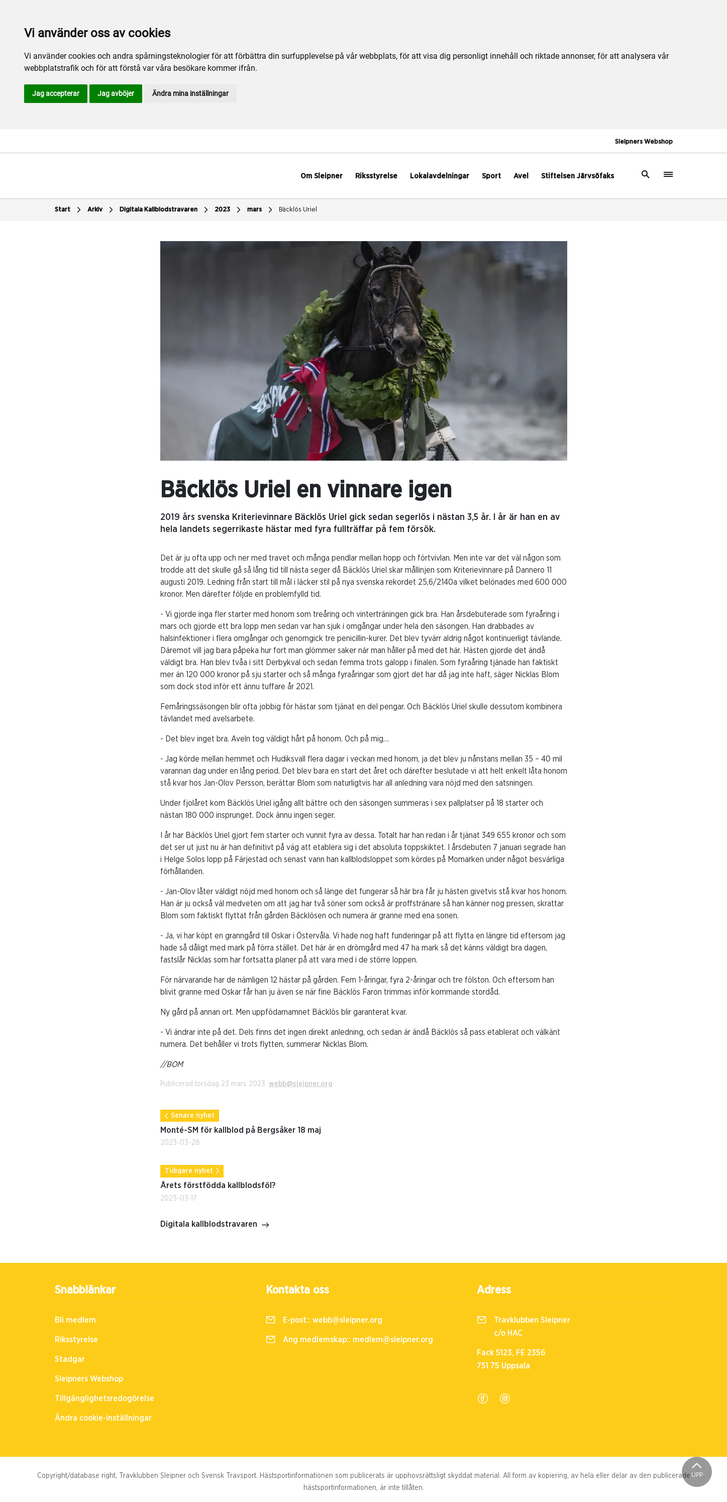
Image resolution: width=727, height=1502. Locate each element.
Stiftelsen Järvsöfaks (577, 176)
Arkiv (101, 209)
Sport (491, 176)
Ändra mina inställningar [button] (190, 93)
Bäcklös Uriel (298, 209)
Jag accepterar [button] (55, 93)
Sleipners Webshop (644, 142)
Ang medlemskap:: (349, 1339)
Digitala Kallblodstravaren (165, 209)
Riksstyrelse (376, 176)
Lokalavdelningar (439, 176)
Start (69, 209)
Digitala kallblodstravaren (215, 1225)
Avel (521, 176)
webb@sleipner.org (300, 1084)
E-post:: (324, 1320)
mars (261, 209)
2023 (229, 209)
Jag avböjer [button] (115, 93)
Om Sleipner (321, 176)
